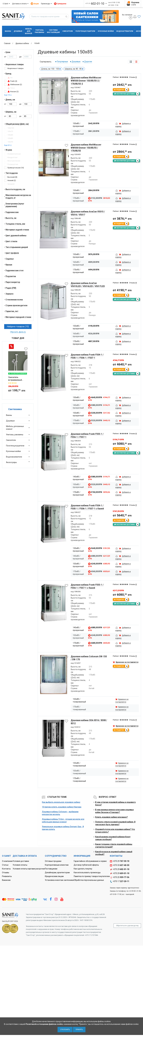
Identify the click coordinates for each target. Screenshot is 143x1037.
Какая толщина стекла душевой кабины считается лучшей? (113, 845)
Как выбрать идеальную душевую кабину (61, 802)
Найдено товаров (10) (18, 326)
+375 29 (119, 861)
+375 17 (119, 881)
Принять (79, 1029)
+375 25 (119, 877)
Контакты (6, 869)
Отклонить (65, 1029)
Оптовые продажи (53, 861)
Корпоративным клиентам (56, 865)
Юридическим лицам (54, 876)
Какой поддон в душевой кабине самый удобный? (113, 853)
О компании (7, 861)
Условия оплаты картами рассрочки (29, 869)
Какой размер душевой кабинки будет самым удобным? (112, 838)
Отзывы (5, 872)
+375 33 (119, 865)
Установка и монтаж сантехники (59, 880)
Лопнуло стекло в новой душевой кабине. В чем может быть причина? (115, 823)
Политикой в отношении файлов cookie (44, 1024)
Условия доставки (21, 861)
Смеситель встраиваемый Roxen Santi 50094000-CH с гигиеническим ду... (17, 378)
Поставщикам (51, 869)
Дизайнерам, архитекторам (57, 872)
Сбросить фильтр (18, 332)
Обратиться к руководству (127, 926)
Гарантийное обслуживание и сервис (90, 861)
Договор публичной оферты (86, 865)
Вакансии (6, 880)
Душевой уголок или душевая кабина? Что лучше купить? (115, 830)
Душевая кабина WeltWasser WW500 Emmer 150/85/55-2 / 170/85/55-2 (86, 80)
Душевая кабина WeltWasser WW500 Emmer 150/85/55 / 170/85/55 (86, 147)
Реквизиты (7, 876)
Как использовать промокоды (87, 872)
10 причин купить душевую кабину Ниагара (61, 807)
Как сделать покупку (83, 869)
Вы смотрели (127, 16)
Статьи (5, 865)
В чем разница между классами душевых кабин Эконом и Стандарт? (114, 811)
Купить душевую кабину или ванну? (111, 817)
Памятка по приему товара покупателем (92, 876)
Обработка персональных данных (89, 880)
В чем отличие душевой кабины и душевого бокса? (115, 803)
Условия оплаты (20, 865)
